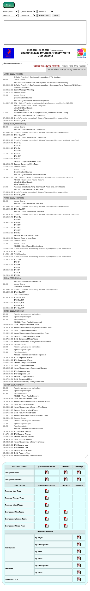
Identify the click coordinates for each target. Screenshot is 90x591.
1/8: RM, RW (19, 300)
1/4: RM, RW (19, 305)
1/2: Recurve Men (21, 445)
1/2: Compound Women (23, 357)
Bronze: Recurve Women (24, 437)
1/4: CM (17, 153)
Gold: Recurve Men (22, 453)
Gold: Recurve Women (23, 439)
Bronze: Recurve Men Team (25, 238)
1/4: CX (17, 267)
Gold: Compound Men (22, 379)
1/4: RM (17, 227)
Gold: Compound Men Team (25, 330)
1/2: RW (17, 230)
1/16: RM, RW (19, 292)
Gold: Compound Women (24, 365)
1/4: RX (17, 270)
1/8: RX (17, 264)
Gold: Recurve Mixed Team (25, 413)
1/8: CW (17, 145)
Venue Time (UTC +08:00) (47, 66)
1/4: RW (17, 225)
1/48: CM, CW (19, 121)
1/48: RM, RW (19, 195)
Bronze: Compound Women (25, 363)
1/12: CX (17, 251)
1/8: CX (17, 262)
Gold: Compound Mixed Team (26, 339)
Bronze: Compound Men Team (26, 164)
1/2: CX (17, 272)
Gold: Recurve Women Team (25, 399)
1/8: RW (17, 219)
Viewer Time (74, 66)
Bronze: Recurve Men (22, 450)
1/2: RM (17, 233)
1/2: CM (17, 159)
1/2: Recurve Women (22, 431)
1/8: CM (17, 148)
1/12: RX (17, 259)
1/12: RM (17, 217)
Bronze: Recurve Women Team (26, 235)
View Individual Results (23, 108)
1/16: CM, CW (19, 297)
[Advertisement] (45, 32)
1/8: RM (17, 222)
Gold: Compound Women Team (26, 325)
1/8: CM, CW (19, 303)
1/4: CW (17, 151)
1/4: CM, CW (19, 308)
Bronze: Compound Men (23, 376)
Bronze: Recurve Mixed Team (25, 410)
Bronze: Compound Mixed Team (27, 336)
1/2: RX (17, 275)
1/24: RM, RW (19, 209)
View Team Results (21, 110)
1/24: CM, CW (19, 135)
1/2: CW (17, 156)
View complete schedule (13, 64)
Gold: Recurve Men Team (24, 404)
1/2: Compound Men (22, 371)
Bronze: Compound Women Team (27, 161)
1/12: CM (17, 143)
